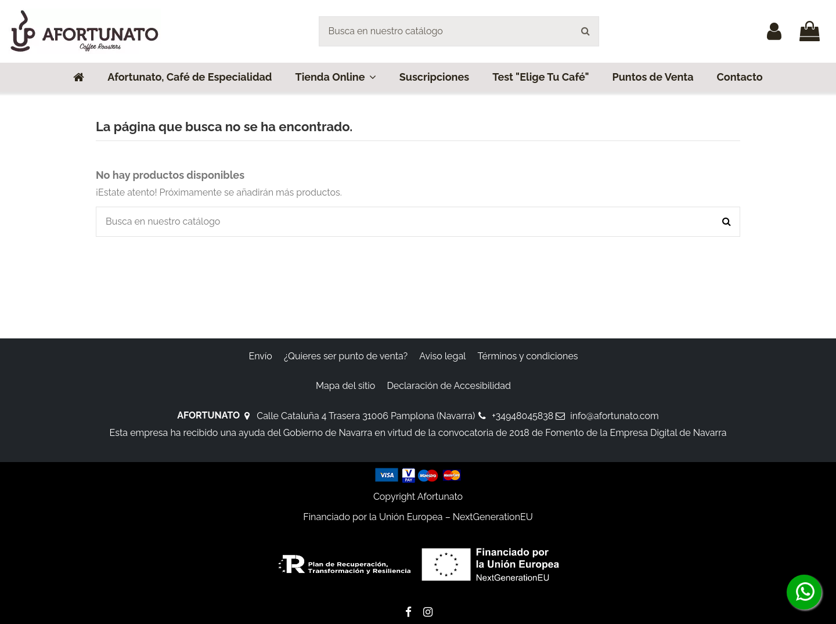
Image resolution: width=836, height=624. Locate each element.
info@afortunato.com (614, 415)
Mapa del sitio (345, 385)
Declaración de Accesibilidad (449, 385)
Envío (260, 356)
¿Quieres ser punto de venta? (346, 356)
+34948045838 (522, 415)
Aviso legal (442, 356)
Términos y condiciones (528, 356)
